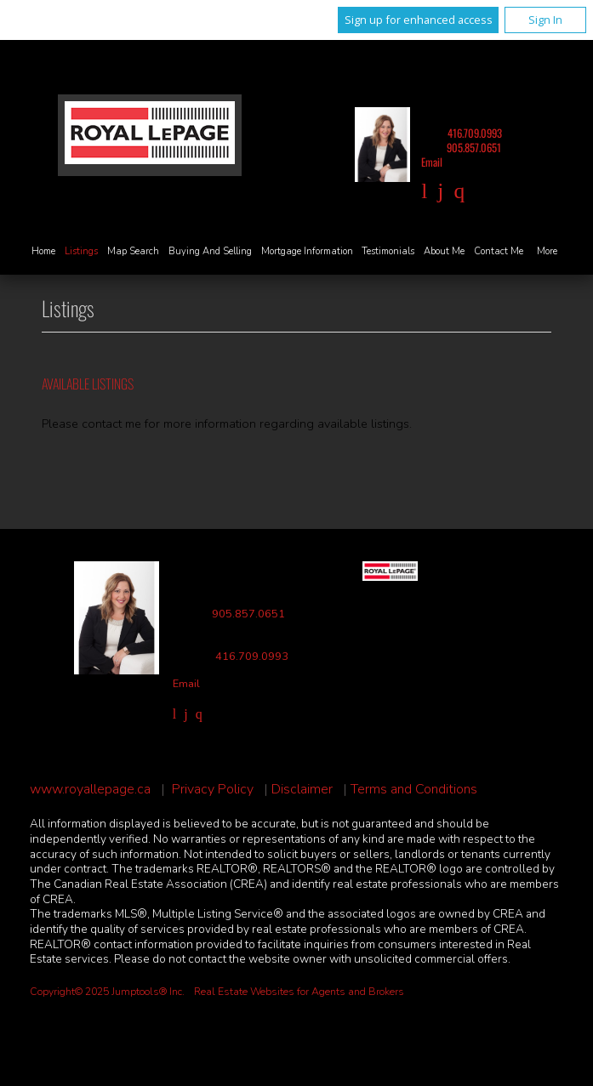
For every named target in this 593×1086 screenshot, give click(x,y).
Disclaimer (302, 790)
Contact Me (498, 251)
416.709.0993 (475, 133)
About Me (444, 251)
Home (43, 251)
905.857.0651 (474, 147)
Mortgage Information (307, 251)
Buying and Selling (210, 251)
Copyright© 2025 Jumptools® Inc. (107, 991)
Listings (81, 251)
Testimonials (388, 251)
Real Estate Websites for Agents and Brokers (299, 991)
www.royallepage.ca (90, 790)
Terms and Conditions (414, 790)
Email (431, 162)
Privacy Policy (213, 790)
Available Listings (88, 383)
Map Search (133, 251)
